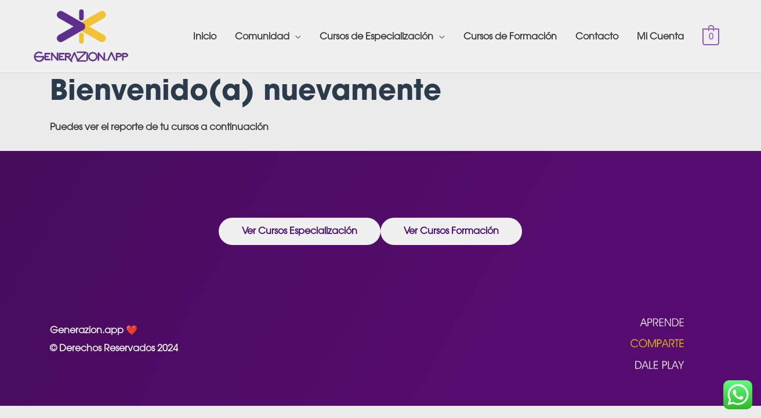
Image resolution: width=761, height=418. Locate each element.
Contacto (596, 36)
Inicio (204, 36)
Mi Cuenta (660, 36)
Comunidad (262, 36)
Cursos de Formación (510, 36)
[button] (299, 231)
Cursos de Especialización (376, 36)
